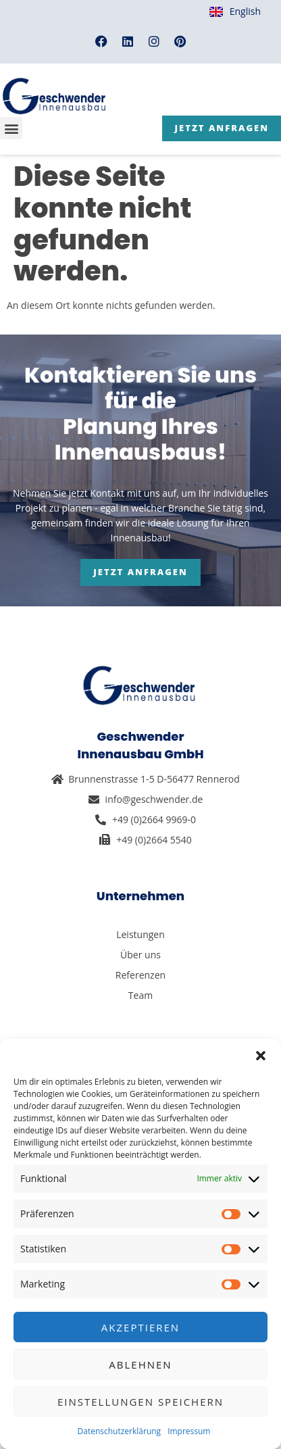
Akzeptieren (140, 1327)
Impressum (189, 1431)
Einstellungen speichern (140, 1401)
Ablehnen (140, 1364)
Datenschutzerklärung (119, 1431)
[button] (260, 1055)
